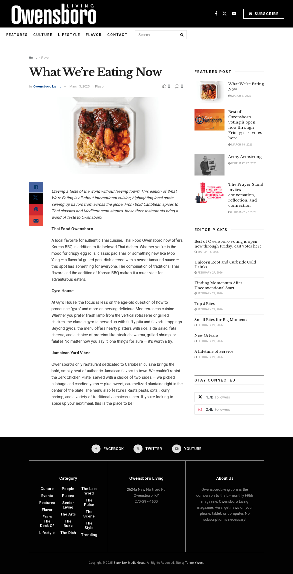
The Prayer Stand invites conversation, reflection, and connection (245, 195)
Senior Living (68, 505)
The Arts (68, 514)
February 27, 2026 (242, 163)
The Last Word (89, 491)
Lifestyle (69, 35)
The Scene (89, 514)
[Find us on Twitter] (224, 14)
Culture (42, 35)
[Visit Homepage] (52, 13)
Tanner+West (194, 563)
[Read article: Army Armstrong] (209, 165)
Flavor (94, 35)
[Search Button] (182, 34)
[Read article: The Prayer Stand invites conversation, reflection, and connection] (209, 192)
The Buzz (68, 523)
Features (17, 35)
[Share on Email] (36, 224)
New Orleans (206, 335)
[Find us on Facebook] (216, 14)
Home (33, 58)
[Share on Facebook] (36, 188)
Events (47, 496)
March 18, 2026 (240, 144)
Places (68, 496)
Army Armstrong (245, 156)
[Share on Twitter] (36, 200)
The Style (89, 525)
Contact (117, 35)
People (68, 489)
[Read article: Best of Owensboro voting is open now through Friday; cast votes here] (209, 119)
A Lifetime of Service (213, 351)
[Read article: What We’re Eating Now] (209, 92)
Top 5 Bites (204, 304)
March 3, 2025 (80, 86)
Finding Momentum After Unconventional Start (218, 285)
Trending (89, 535)
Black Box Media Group (129, 563)
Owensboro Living (47, 86)
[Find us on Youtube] (234, 14)
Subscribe (264, 14)
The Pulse (89, 502)
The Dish (68, 533)
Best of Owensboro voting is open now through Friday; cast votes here (228, 244)
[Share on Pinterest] (36, 212)
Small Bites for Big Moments (220, 320)
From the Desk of (47, 521)
